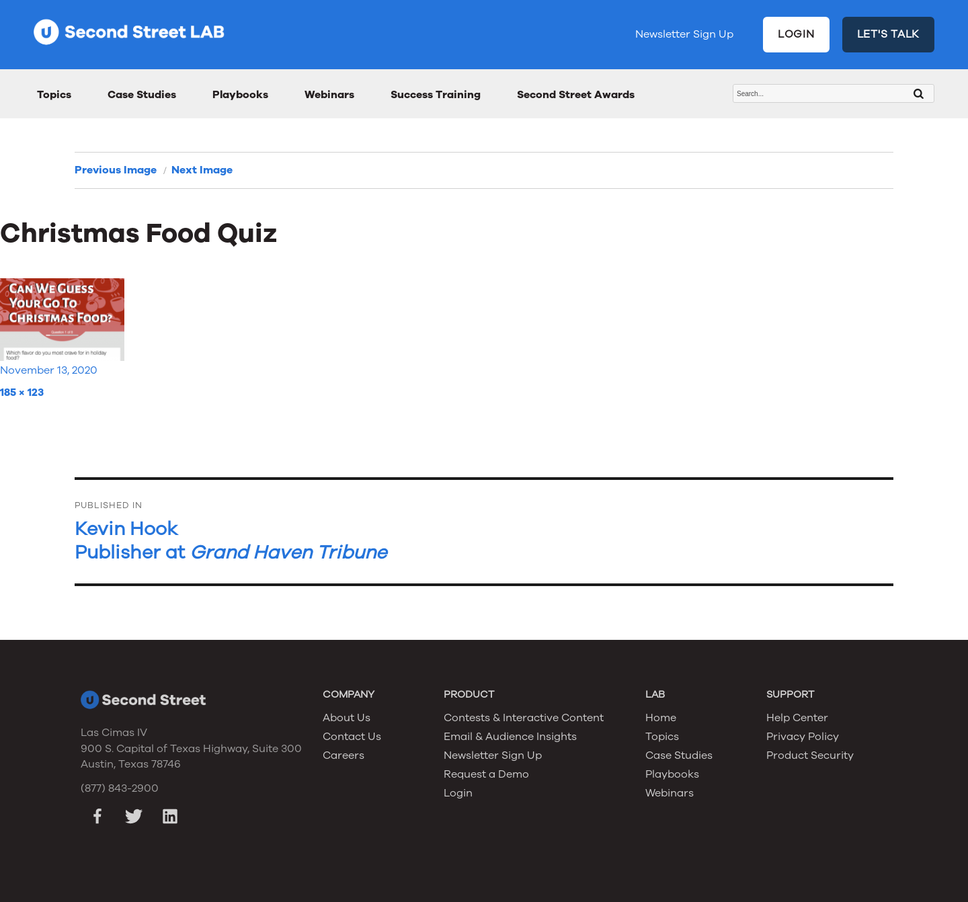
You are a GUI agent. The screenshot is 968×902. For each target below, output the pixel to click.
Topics (54, 94)
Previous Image (116, 170)
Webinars (329, 94)
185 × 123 (22, 392)
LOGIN (796, 34)
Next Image (202, 170)
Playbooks (240, 94)
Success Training (436, 94)
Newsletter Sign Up (684, 34)
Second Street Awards (576, 94)
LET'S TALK (888, 34)
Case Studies (142, 94)
